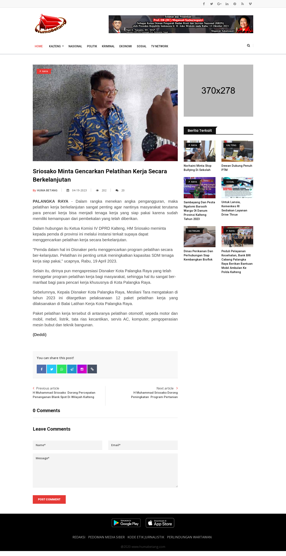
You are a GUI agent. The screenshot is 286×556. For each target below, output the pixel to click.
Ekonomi (125, 46)
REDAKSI (78, 542)
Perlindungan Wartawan (189, 542)
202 (101, 190)
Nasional (75, 46)
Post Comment (49, 504)
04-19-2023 (77, 190)
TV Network (159, 46)
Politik (92, 46)
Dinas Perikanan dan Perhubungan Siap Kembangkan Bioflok (198, 255)
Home (39, 46)
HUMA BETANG (45, 190)
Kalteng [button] (55, 46)
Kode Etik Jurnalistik (146, 542)
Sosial (141, 46)
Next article (141, 393)
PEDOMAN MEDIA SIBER (106, 542)
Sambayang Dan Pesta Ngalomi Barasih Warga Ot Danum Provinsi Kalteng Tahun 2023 (199, 211)
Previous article (69, 395)
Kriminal (108, 46)
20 (120, 190)
